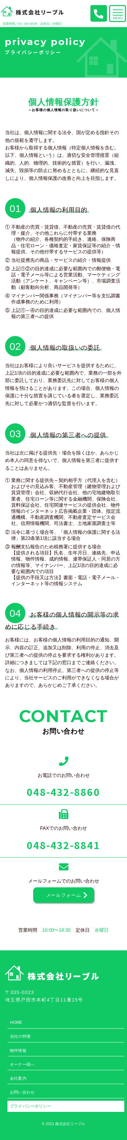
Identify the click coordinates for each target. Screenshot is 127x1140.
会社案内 (18, 1078)
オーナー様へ (22, 1064)
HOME (16, 1022)
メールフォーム (63, 895)
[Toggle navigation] (117, 13)
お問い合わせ (22, 1092)
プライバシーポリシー (30, 1106)
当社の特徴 (20, 1036)
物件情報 (18, 1050)
